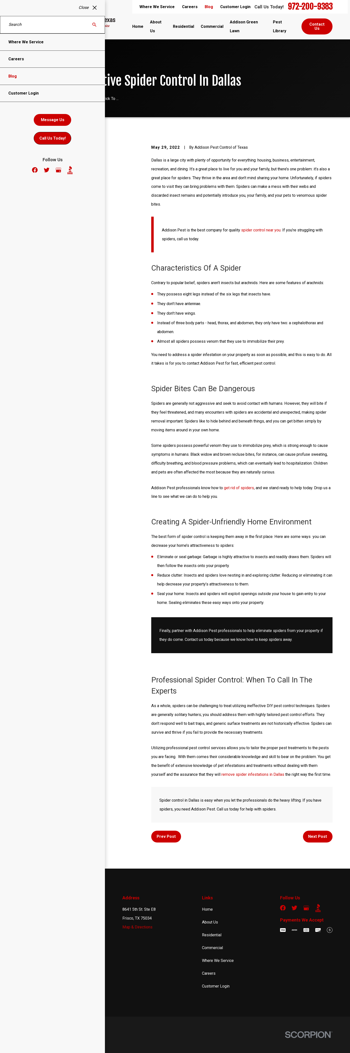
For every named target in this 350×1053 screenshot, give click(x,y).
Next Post (317, 836)
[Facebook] (283, 908)
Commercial (212, 947)
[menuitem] (23, 1042)
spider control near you (261, 230)
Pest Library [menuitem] (279, 26)
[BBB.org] (318, 908)
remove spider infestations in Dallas (252, 774)
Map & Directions (137, 927)
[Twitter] (294, 908)
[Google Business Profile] (306, 908)
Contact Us (317, 26)
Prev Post (166, 836)
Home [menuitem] (137, 26)
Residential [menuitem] (183, 26)
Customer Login (235, 6)
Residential (211, 935)
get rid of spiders (239, 488)
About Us (210, 922)
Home (207, 909)
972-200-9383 (310, 7)
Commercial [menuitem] (212, 26)
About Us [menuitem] (156, 26)
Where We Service (157, 6)
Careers (190, 6)
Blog (209, 6)
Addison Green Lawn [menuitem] (244, 26)
